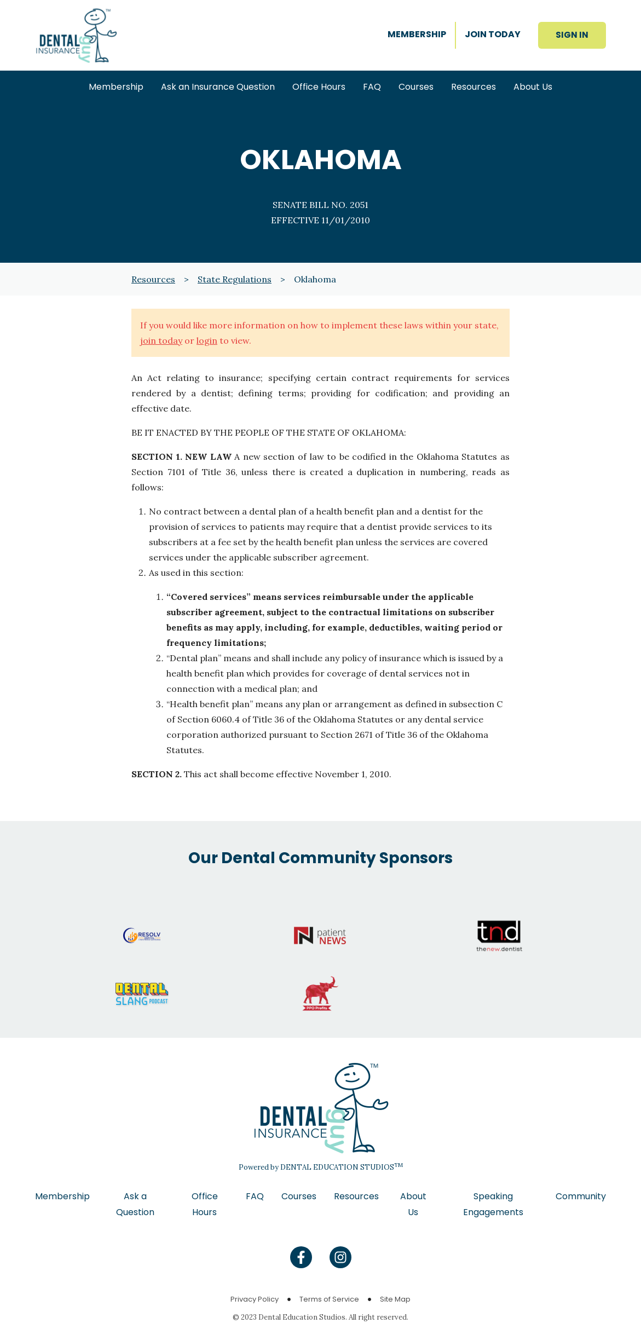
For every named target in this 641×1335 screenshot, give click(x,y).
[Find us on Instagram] (340, 1257)
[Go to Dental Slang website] (142, 982)
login (207, 340)
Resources (153, 279)
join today (161, 340)
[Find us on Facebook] (301, 1257)
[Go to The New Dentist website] (499, 924)
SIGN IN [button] (572, 35)
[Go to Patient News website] (320, 924)
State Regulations (235, 279)
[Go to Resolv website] (142, 924)
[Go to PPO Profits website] (320, 982)
